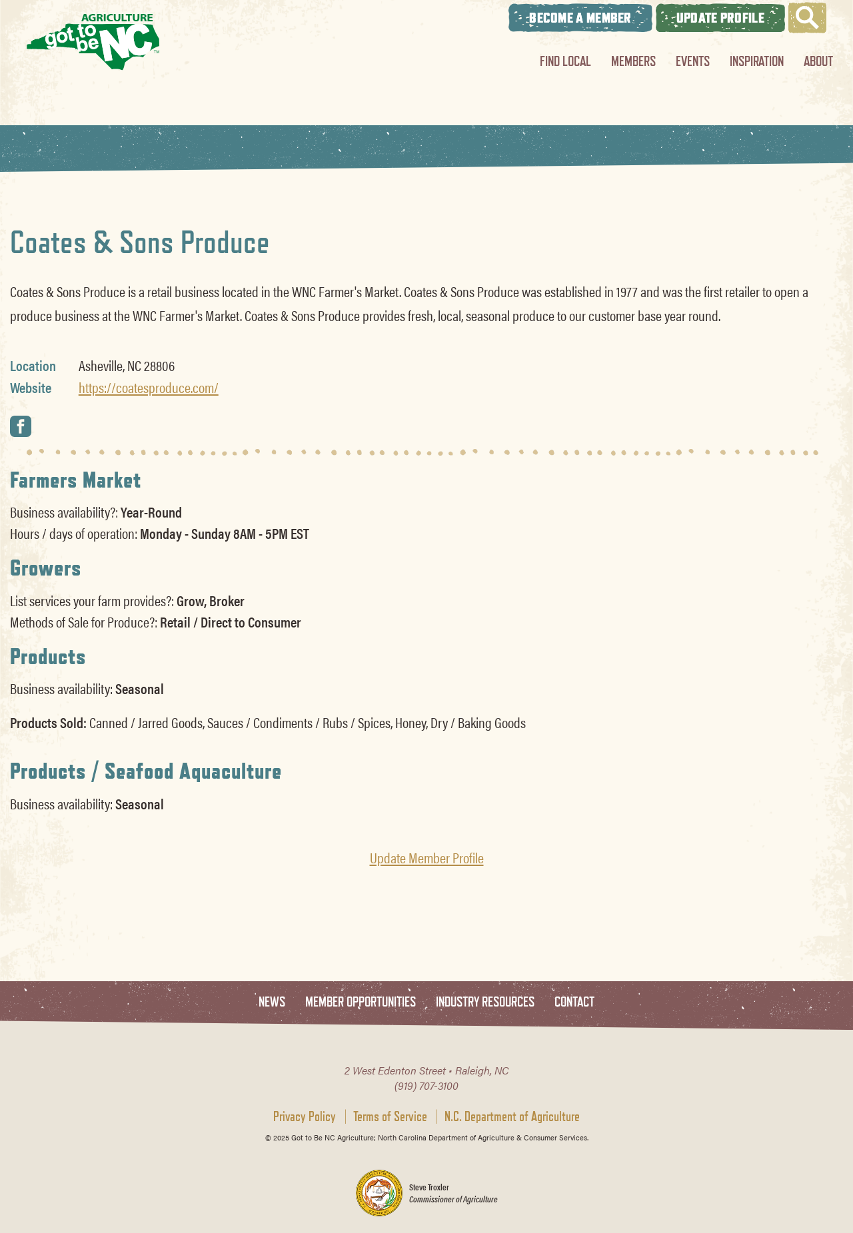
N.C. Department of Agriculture (512, 1116)
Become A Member (580, 17)
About (818, 61)
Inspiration (757, 61)
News (272, 1002)
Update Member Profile (427, 857)
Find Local (565, 61)
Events (693, 61)
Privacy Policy (304, 1116)
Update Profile (720, 17)
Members (633, 61)
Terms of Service (390, 1116)
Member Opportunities (360, 1002)
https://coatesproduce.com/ (149, 387)
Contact (574, 1002)
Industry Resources (485, 1002)
